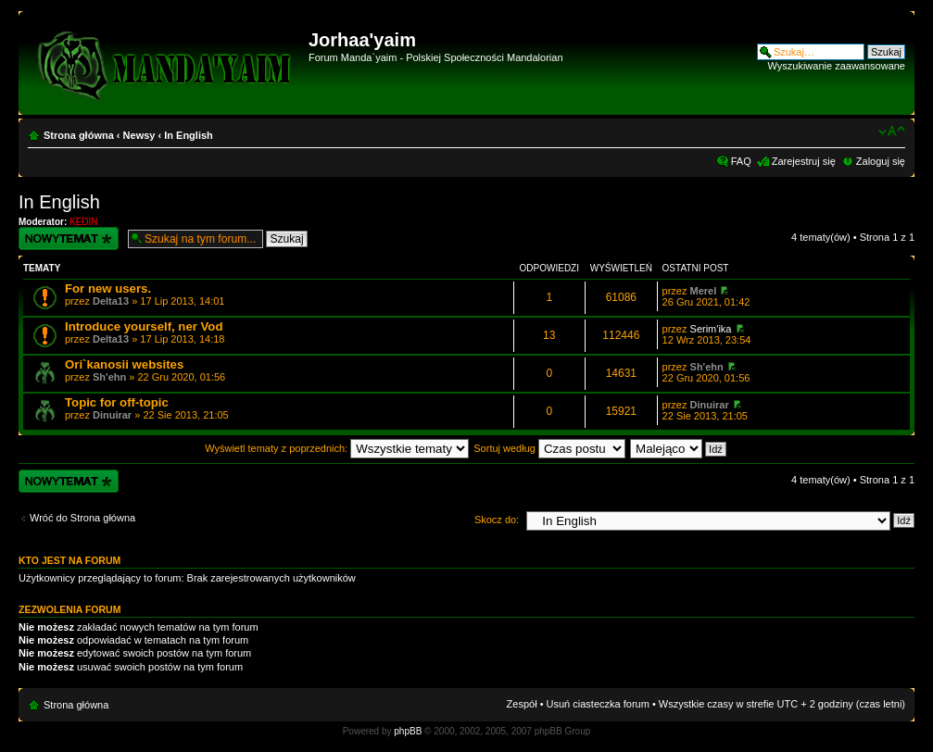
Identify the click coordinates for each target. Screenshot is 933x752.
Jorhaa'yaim (362, 40)
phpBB (408, 731)
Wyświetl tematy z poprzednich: (337, 448)
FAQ (741, 161)
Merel (703, 290)
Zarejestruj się (804, 161)
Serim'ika (711, 328)
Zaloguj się (880, 161)
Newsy (139, 135)
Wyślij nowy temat (69, 238)
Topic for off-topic (117, 402)
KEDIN (83, 222)
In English (188, 135)
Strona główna (79, 135)
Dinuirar (112, 414)
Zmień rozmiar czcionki (891, 131)
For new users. (108, 288)
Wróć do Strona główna (82, 517)
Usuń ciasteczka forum (598, 703)
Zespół (522, 703)
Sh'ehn (109, 376)
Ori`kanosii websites (124, 364)
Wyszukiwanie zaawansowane (836, 65)
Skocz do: (496, 519)
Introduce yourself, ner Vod (143, 326)
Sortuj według (549, 448)
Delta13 (111, 301)
